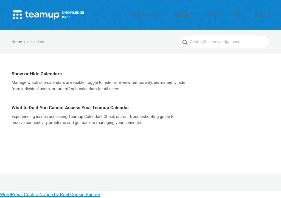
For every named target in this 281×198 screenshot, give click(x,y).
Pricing (226, 14)
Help (246, 14)
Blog (263, 14)
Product (204, 14)
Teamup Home (174, 14)
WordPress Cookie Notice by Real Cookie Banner (50, 194)
